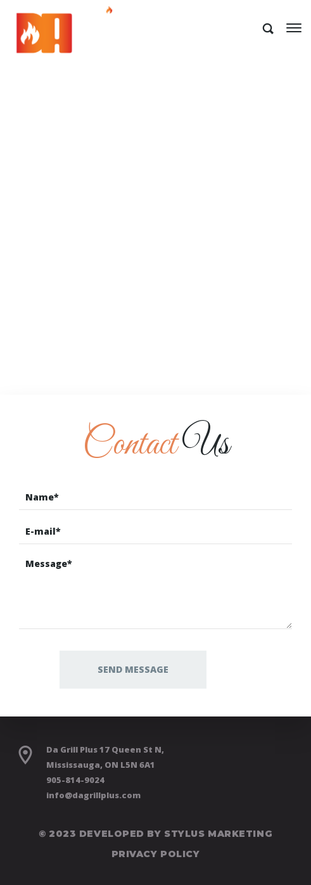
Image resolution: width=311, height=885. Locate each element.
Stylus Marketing (218, 833)
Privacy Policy (155, 854)
